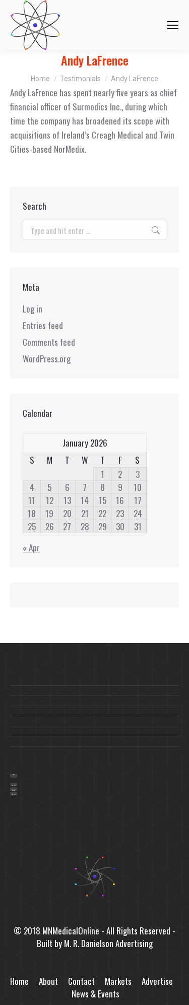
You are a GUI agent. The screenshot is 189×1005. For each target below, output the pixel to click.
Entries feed (43, 325)
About (48, 981)
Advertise (157, 981)
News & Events (95, 993)
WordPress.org (47, 358)
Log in (32, 308)
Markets (118, 981)
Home (19, 981)
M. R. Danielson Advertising (108, 943)
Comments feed (49, 342)
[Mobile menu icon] (173, 25)
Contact (81, 981)
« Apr (31, 547)
